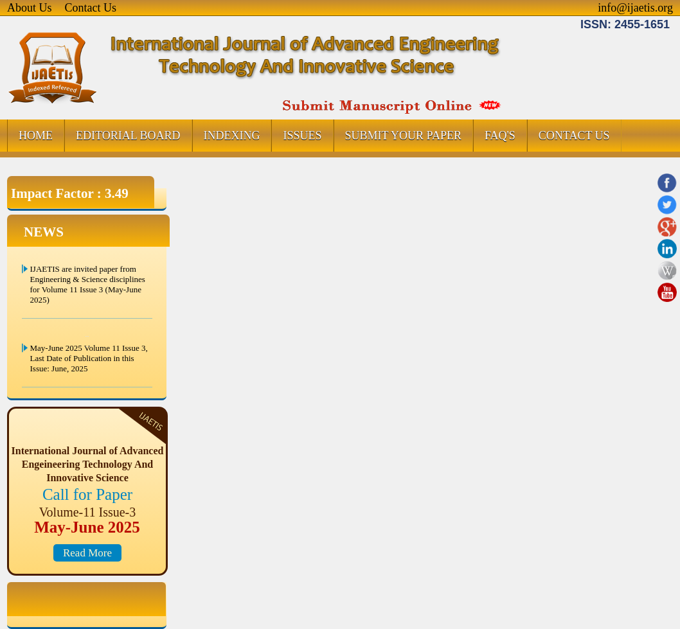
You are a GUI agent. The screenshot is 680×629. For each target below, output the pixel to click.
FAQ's (500, 135)
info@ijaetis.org (635, 7)
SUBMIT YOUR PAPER (403, 135)
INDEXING (232, 135)
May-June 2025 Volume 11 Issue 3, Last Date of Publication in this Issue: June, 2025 (89, 358)
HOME (36, 135)
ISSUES (302, 135)
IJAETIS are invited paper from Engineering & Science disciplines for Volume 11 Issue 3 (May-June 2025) (87, 284)
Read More (87, 553)
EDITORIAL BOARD (128, 135)
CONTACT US (574, 135)
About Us (29, 7)
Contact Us (91, 7)
